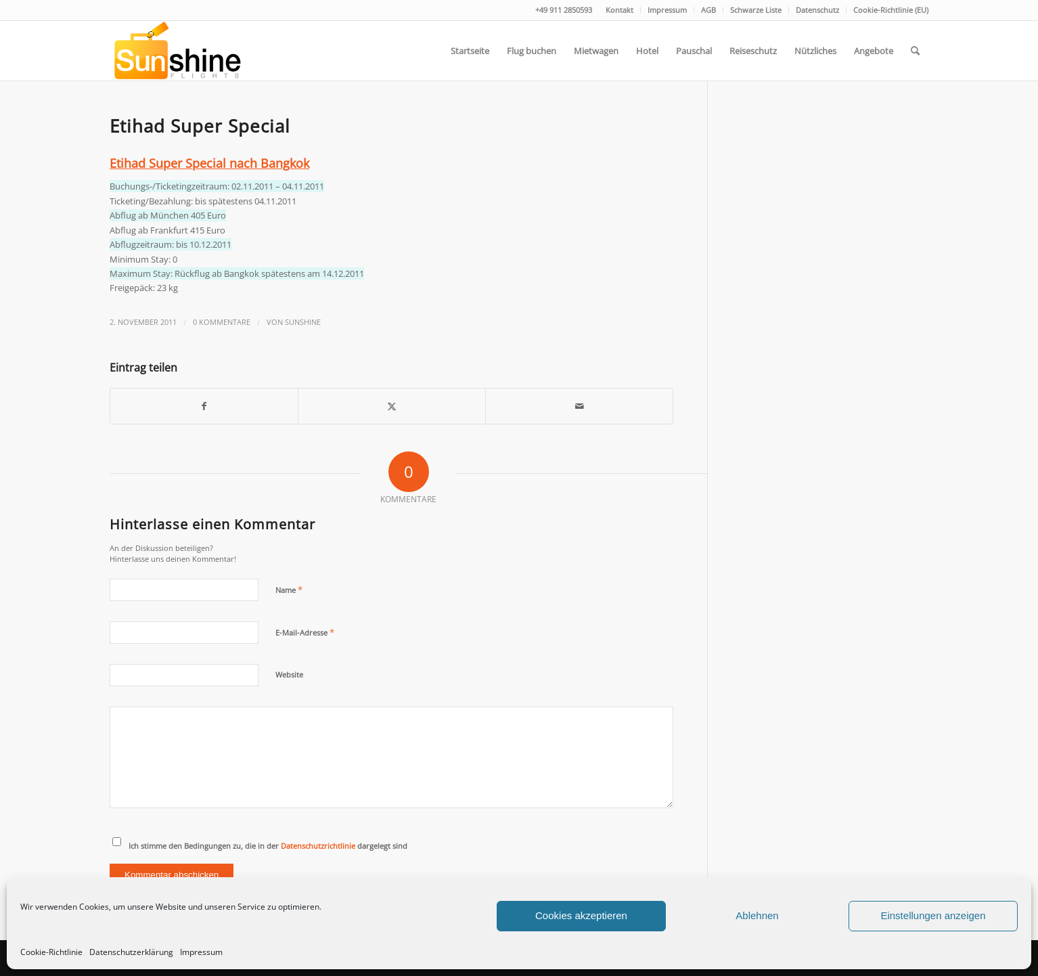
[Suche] (915, 51)
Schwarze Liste (756, 10)
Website (289, 674)
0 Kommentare (221, 322)
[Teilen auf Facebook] (204, 406)
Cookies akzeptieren (581, 915)
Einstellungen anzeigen (932, 915)
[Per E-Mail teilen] (579, 406)
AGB (708, 10)
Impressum (201, 952)
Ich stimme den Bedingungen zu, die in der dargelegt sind (268, 846)
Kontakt (619, 10)
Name (288, 589)
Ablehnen (757, 915)
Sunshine (303, 322)
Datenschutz (817, 10)
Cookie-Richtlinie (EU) (890, 10)
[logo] (176, 51)
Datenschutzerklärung (131, 952)
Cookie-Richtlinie (51, 952)
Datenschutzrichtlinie (318, 846)
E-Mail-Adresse (304, 632)
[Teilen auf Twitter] (391, 406)
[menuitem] (620, 10)
